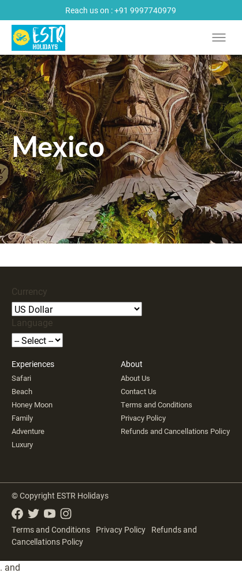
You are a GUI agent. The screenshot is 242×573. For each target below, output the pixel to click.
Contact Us (139, 391)
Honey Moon (32, 404)
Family (22, 418)
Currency (29, 291)
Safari (21, 378)
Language (32, 322)
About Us (135, 378)
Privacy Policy (143, 418)
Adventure (28, 431)
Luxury (22, 444)
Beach (22, 391)
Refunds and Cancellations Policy (175, 431)
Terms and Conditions (156, 404)
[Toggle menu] (218, 37)
